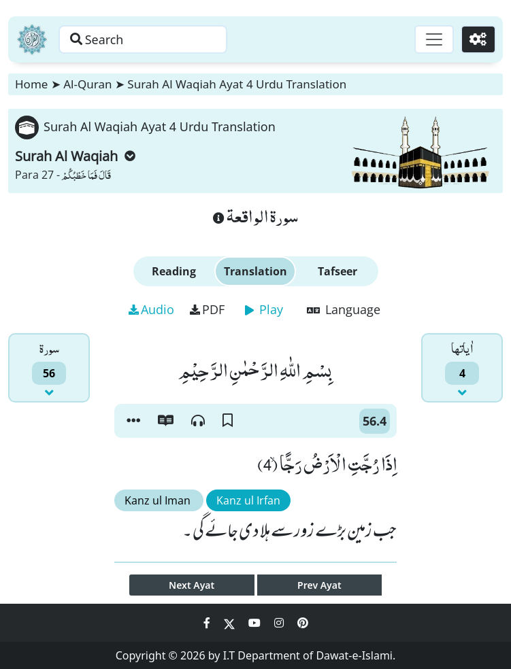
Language (343, 309)
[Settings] (478, 39)
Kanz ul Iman (159, 500)
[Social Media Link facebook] (208, 622)
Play (264, 309)
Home (31, 84)
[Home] (32, 39)
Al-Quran (87, 84)
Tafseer (337, 271)
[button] (133, 421)
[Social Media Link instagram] (280, 622)
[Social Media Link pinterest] (302, 622)
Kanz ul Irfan (248, 500)
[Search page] (145, 39)
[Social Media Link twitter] (230, 622)
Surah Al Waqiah (75, 156)
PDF (207, 309)
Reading (174, 271)
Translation (255, 271)
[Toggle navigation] (433, 39)
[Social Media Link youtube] (255, 622)
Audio (151, 309)
